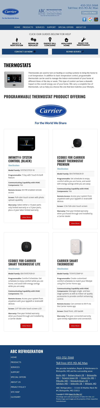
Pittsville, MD (62, 381)
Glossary (19, 401)
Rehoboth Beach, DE (79, 381)
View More (26, 217)
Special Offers (65, 27)
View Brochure (13, 165)
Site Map (18, 396)
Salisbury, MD (62, 383)
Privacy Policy (18, 390)
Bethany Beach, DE (76, 375)
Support (51, 27)
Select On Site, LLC (75, 394)
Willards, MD (90, 383)
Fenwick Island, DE (70, 378)
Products (28, 27)
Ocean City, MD (87, 378)
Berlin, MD (60, 375)
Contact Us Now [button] (89, 12)
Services (40, 27)
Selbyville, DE (76, 383)
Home (17, 27)
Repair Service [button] (75, 51)
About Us (81, 27)
